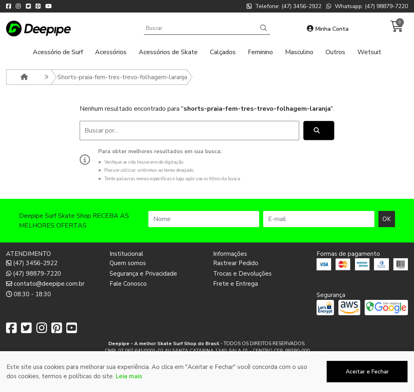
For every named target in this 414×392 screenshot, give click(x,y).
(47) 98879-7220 (33, 274)
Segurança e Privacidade (143, 274)
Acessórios (111, 52)
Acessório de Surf (58, 52)
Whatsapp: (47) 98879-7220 (367, 6)
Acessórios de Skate (168, 52)
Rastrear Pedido (235, 263)
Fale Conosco (128, 284)
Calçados (223, 52)
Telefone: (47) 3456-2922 (284, 6)
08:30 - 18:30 (28, 294)
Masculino (299, 52)
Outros (335, 52)
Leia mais (129, 384)
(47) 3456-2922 (31, 263)
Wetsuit (369, 52)
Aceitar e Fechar (367, 380)
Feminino (260, 52)
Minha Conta (328, 29)
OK (386, 219)
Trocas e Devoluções (242, 274)
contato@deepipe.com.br (45, 284)
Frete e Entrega (235, 284)
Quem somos (128, 263)
